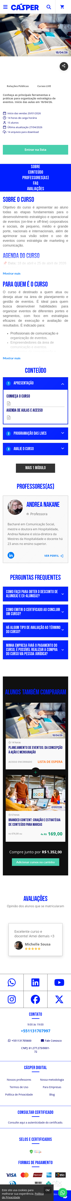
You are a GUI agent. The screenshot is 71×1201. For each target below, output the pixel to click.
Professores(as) (35, 177)
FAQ (35, 183)
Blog (52, 1094)
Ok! (48, 1190)
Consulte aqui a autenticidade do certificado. (35, 1122)
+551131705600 (19, 1040)
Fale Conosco (51, 1040)
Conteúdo (35, 172)
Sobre (35, 166)
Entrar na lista (35, 150)
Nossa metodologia (52, 1079)
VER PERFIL (53, 556)
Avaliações (35, 189)
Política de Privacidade (19, 1094)
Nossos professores (19, 1079)
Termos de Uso (19, 1087)
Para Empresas (52, 1087)
